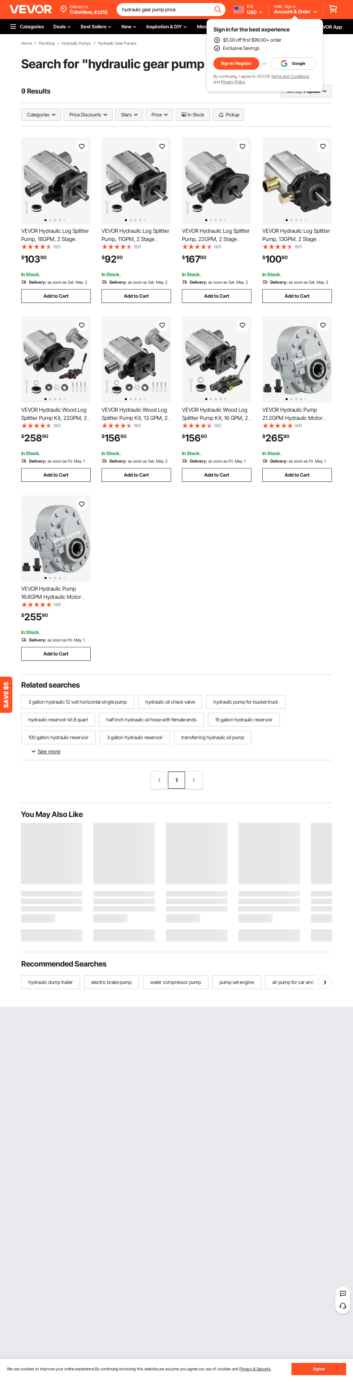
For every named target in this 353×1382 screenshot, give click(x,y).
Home (26, 43)
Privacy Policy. (233, 81)
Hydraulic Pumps (76, 43)
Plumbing (47, 43)
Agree (319, 1368)
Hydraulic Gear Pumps (117, 43)
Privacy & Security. (255, 1368)
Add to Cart (55, 296)
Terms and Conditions (290, 76)
